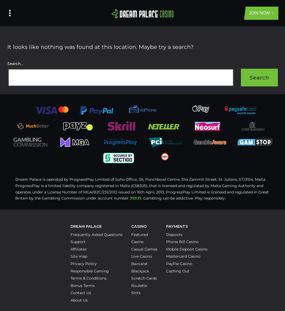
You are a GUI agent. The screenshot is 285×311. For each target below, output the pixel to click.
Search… (15, 63)
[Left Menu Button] (10, 13)
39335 (135, 198)
